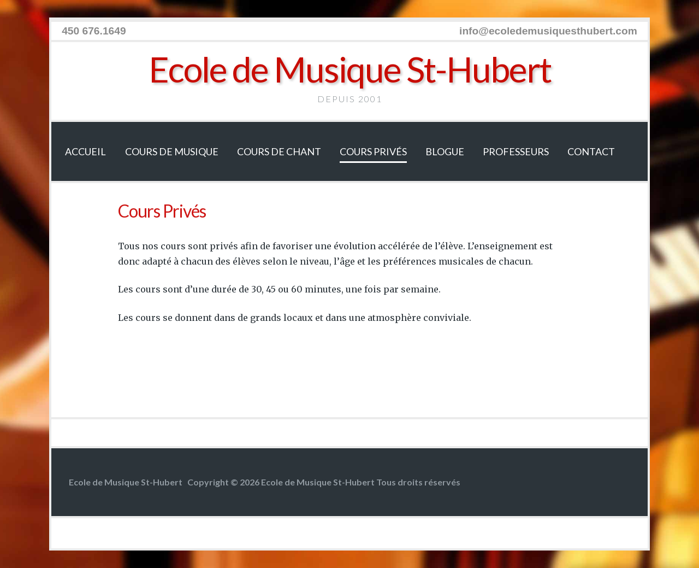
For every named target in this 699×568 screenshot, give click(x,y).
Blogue (444, 151)
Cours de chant (279, 151)
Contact (591, 151)
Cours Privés (373, 151)
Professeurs (516, 151)
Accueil (85, 151)
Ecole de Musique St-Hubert (350, 69)
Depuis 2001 (349, 98)
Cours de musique (171, 151)
